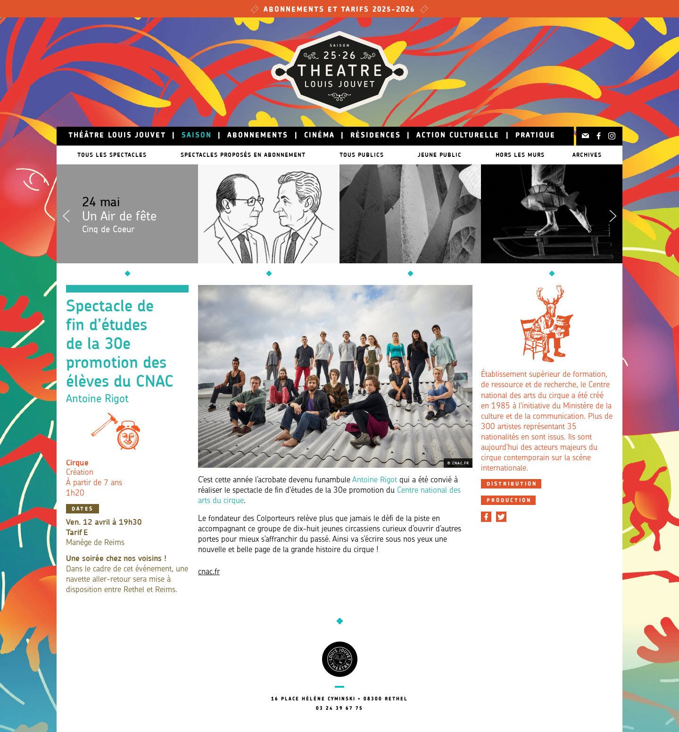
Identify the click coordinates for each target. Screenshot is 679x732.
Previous (66, 214)
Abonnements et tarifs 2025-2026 (339, 10)
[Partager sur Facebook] (486, 517)
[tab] (511, 483)
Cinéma (319, 135)
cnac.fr (209, 572)
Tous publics (366, 154)
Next (613, 214)
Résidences (375, 135)
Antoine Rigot (374, 480)
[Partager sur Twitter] (501, 517)
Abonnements (257, 135)
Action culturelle (457, 135)
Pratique (535, 135)
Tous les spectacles (107, 154)
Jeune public (449, 154)
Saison (197, 135)
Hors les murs (534, 154)
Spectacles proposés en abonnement (243, 154)
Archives (591, 154)
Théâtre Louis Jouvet (117, 135)
